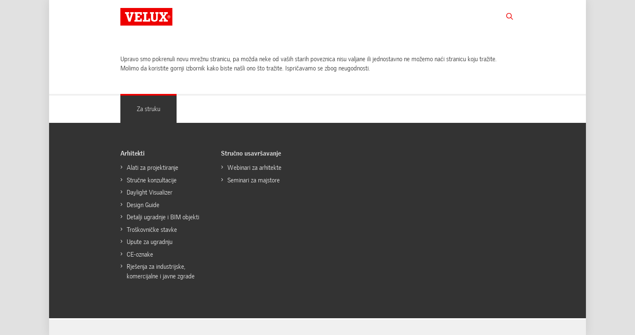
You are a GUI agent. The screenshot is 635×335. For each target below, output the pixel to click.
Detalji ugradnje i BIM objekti (163, 217)
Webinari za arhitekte (254, 167)
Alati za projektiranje (152, 167)
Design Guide (143, 205)
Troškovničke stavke (152, 230)
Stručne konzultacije (152, 180)
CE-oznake (140, 254)
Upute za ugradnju (149, 242)
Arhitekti (132, 153)
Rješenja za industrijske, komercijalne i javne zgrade (161, 271)
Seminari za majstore (253, 180)
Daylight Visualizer (149, 192)
